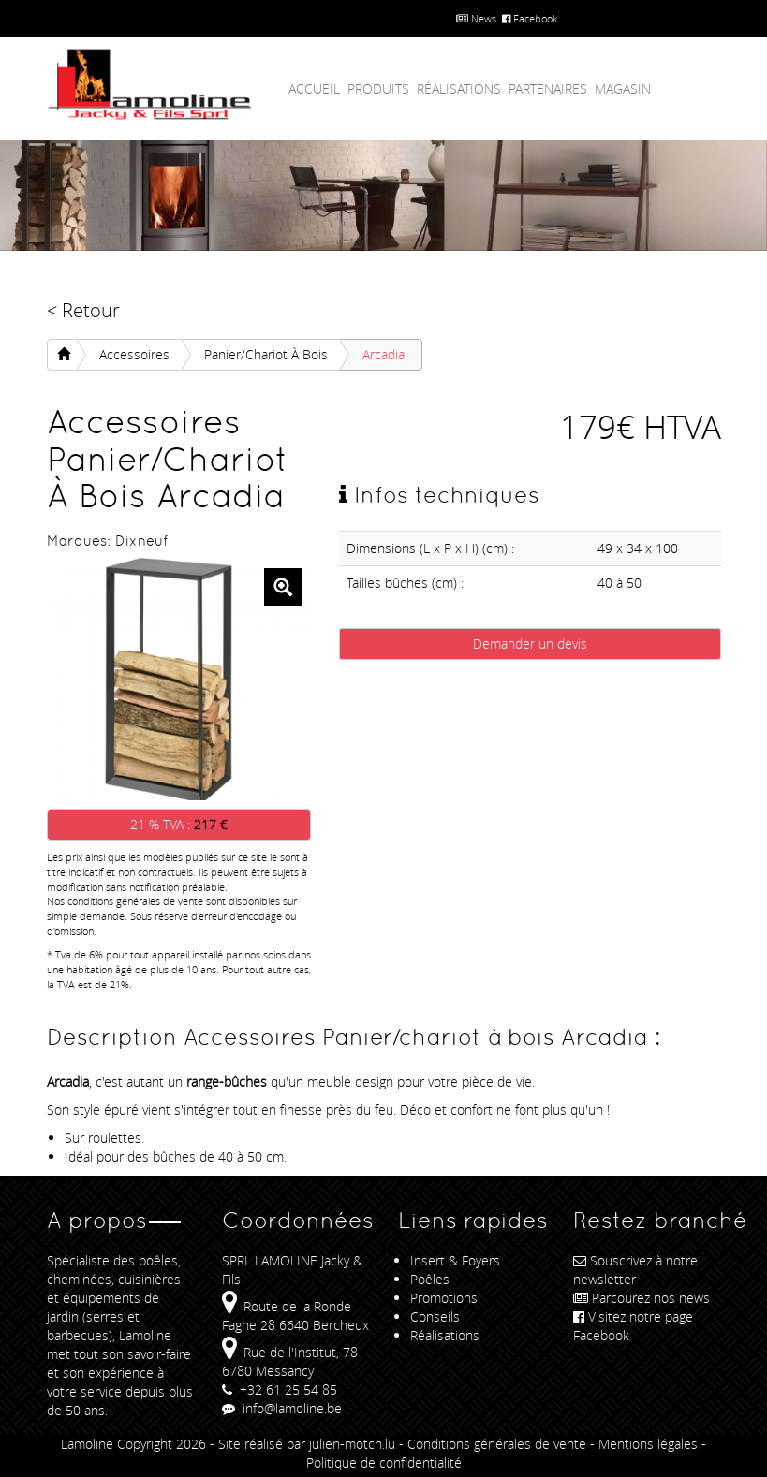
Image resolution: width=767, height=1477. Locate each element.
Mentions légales (648, 1444)
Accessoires (134, 354)
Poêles (430, 1279)
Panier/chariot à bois (266, 354)
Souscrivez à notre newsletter (635, 1269)
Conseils (435, 1316)
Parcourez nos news (641, 1298)
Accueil (314, 88)
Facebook (529, 18)
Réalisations (459, 88)
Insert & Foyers (455, 1260)
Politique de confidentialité (384, 1462)
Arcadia (383, 354)
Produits (378, 88)
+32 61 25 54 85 (279, 1389)
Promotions (444, 1298)
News (476, 18)
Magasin (623, 88)
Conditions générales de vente (496, 1444)
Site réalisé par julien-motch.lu (306, 1444)
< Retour (83, 310)
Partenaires (548, 88)
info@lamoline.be (282, 1408)
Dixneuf (141, 540)
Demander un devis (530, 643)
